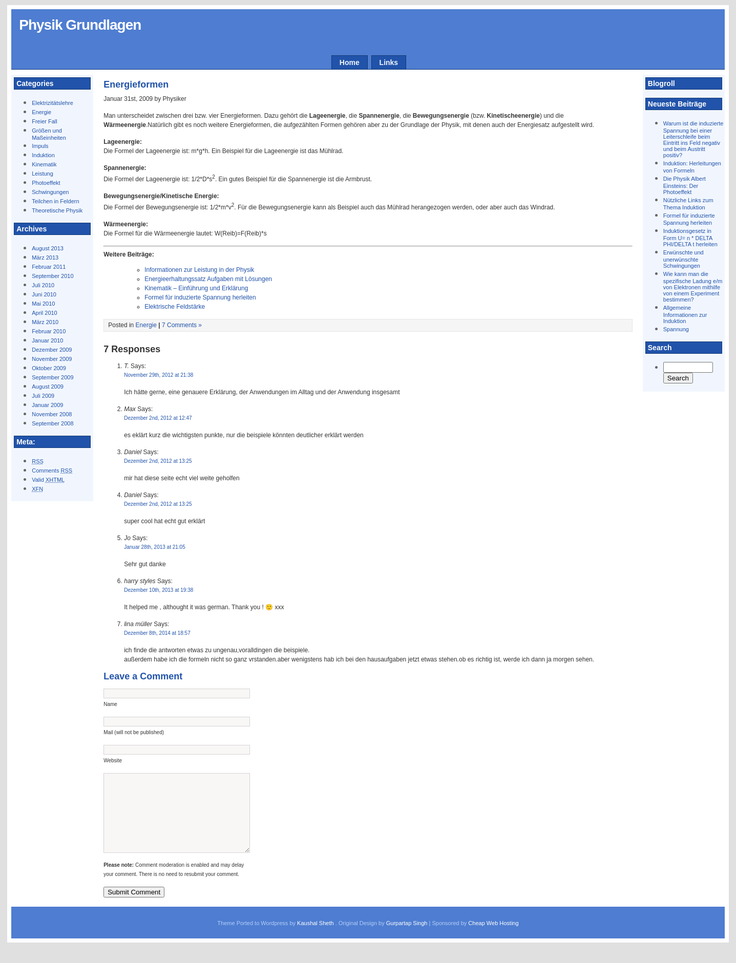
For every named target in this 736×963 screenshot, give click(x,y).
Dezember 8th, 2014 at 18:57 (157, 633)
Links (389, 62)
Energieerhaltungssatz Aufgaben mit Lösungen (208, 279)
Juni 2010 (44, 294)
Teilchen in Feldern (55, 201)
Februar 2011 (49, 267)
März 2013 (45, 257)
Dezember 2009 (52, 350)
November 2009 (52, 359)
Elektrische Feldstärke (174, 306)
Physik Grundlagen (80, 25)
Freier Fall (44, 121)
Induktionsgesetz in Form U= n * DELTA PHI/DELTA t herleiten (690, 237)
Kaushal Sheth (316, 938)
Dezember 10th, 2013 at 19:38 (158, 590)
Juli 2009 (43, 396)
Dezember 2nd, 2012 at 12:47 (158, 418)
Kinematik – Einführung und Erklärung (196, 288)
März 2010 (45, 322)
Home (350, 62)
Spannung (676, 329)
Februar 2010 (49, 331)
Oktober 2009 (49, 368)
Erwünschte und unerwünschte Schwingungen (683, 259)
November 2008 (52, 414)
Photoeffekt (46, 183)
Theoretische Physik (57, 210)
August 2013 (48, 248)
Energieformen (136, 84)
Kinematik (44, 164)
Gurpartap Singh (407, 938)
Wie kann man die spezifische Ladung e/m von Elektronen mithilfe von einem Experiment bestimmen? (693, 287)
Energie (41, 112)
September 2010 (52, 276)
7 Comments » (182, 325)
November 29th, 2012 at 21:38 (158, 375)
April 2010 (44, 313)
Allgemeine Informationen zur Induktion (685, 314)
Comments (52, 470)
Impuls (40, 146)
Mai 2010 (43, 304)
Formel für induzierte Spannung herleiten (200, 297)
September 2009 (52, 377)
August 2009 (48, 386)
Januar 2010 (47, 340)
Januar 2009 (47, 405)
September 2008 (52, 423)
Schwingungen (50, 192)
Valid (48, 480)
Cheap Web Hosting (493, 938)
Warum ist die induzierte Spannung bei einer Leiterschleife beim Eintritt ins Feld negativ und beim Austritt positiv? (693, 139)
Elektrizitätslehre (52, 103)
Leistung (42, 173)
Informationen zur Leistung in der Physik (199, 269)
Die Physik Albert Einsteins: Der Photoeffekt (684, 185)
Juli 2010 (43, 285)
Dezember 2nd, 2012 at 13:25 (158, 461)
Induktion (43, 155)
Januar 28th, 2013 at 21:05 (154, 547)
